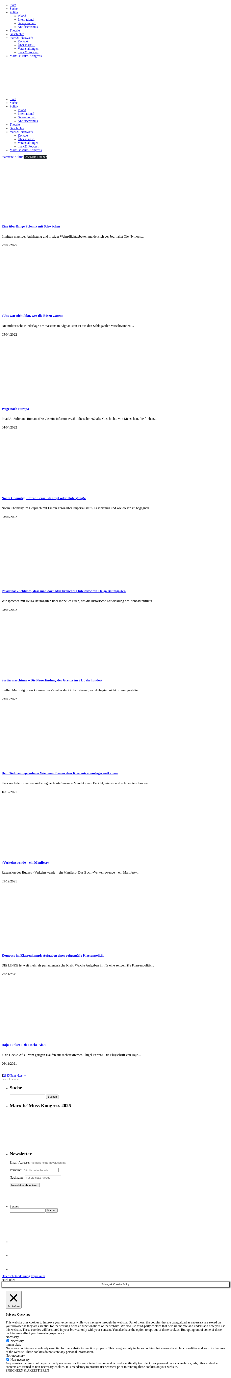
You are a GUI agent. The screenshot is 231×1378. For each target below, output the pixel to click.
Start (13, 5)
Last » (22, 1075)
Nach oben (9, 1279)
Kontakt (23, 41)
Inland (22, 16)
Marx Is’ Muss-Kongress (26, 56)
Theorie (15, 30)
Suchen (14, 1206)
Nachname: (17, 1177)
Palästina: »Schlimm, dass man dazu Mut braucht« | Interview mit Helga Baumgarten (64, 591)
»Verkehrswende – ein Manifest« (25, 862)
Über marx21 (26, 45)
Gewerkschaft (27, 23)
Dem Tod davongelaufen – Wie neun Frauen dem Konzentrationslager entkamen (60, 773)
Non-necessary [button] (15, 1355)
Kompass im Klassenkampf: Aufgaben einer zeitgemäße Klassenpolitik (53, 955)
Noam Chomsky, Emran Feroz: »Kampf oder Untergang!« (44, 498)
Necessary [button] (12, 1337)
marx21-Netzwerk (21, 37)
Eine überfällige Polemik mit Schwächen (31, 226)
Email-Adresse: (20, 1162)
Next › (14, 1075)
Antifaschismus (28, 26)
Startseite (8, 157)
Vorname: (16, 1170)
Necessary (17, 1341)
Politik (14, 12)
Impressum (38, 1276)
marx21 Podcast (28, 52)
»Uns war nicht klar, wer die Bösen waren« (32, 316)
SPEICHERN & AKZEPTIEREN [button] (27, 1370)
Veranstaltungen (28, 48)
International (26, 19)
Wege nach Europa (15, 409)
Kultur (19, 157)
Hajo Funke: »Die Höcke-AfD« (24, 1045)
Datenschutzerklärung (16, 1276)
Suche (14, 8)
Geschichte (17, 34)
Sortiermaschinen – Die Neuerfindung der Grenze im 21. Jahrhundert (52, 680)
